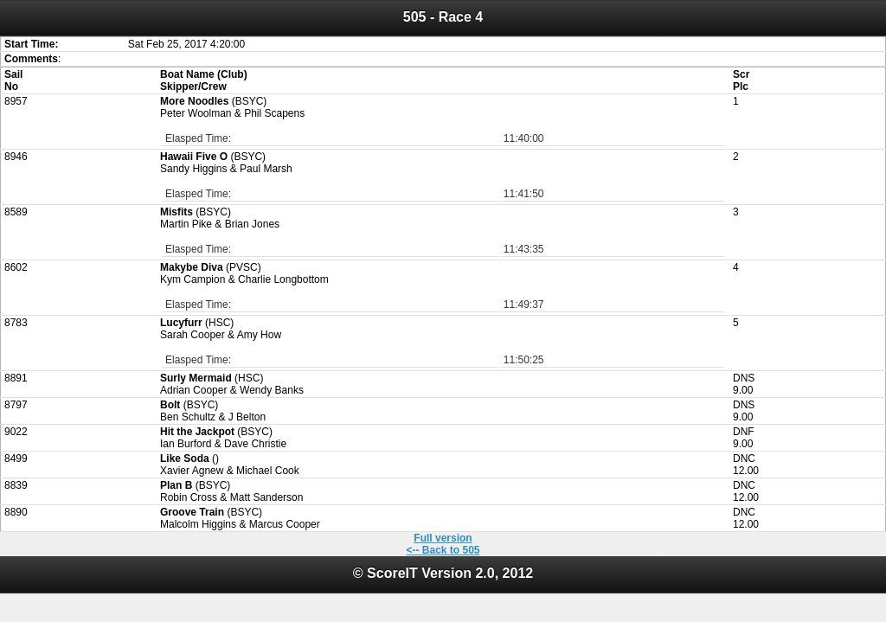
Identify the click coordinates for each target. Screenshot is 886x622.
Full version (443, 538)
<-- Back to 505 (442, 550)
